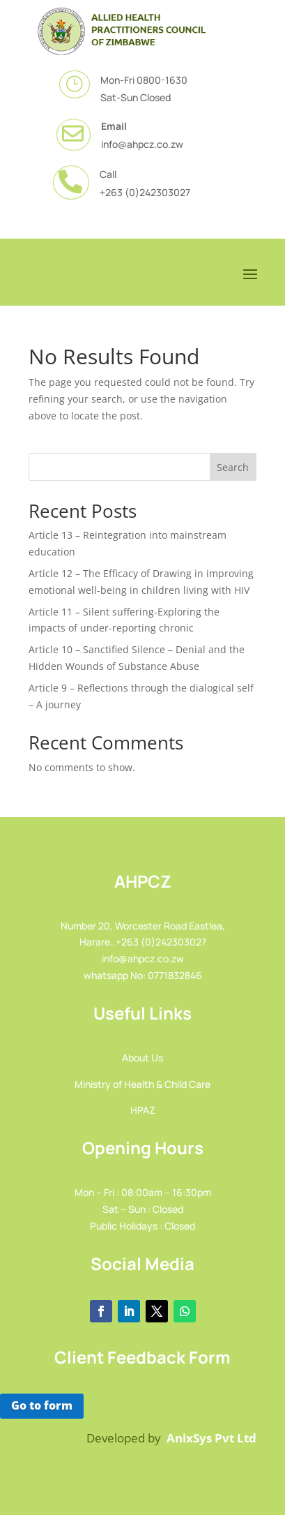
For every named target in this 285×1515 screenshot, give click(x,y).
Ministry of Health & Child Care (142, 1084)
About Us (142, 1057)
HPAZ (142, 1110)
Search (233, 467)
